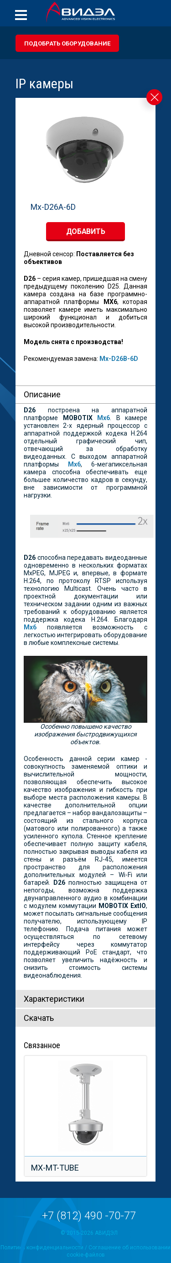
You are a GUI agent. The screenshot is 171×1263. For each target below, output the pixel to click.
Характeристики (54, 999)
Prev (21, 158)
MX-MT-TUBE (55, 1167)
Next (150, 158)
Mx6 (30, 627)
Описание (42, 394)
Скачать (39, 1018)
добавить (85, 231)
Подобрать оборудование (67, 43)
